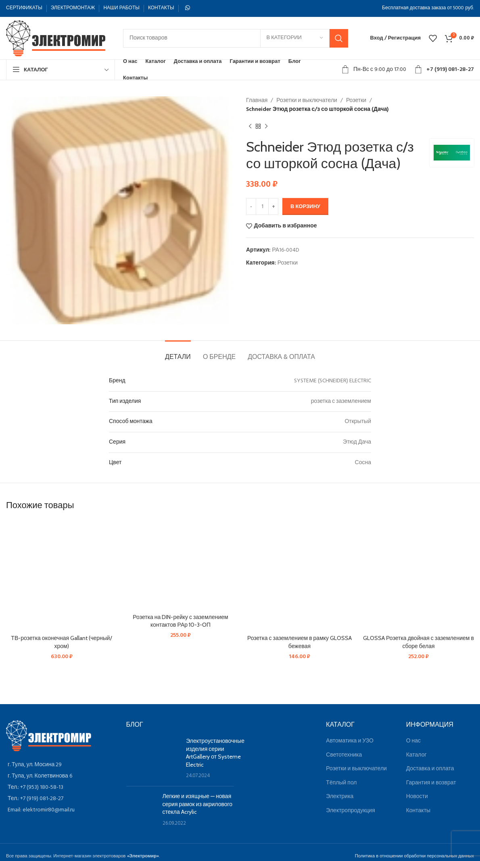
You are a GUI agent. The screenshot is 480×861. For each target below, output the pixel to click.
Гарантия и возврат (431, 783)
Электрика (339, 796)
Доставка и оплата (430, 768)
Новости (417, 796)
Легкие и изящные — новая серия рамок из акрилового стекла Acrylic (198, 803)
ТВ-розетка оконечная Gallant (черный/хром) (61, 642)
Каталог (416, 755)
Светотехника (344, 755)
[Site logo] (56, 38)
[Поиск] (235, 38)
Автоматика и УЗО (350, 741)
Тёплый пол (341, 783)
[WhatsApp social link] (187, 8)
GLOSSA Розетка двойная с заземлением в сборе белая (418, 642)
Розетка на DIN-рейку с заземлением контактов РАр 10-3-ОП (180, 621)
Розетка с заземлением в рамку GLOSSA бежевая (299, 642)
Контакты (418, 810)
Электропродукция (350, 810)
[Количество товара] (262, 206)
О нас (413, 741)
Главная (256, 100)
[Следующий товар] (266, 127)
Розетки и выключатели (306, 100)
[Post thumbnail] (153, 758)
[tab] (178, 352)
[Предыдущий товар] (250, 127)
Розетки (356, 100)
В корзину (305, 206)
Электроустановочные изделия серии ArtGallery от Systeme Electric (215, 752)
